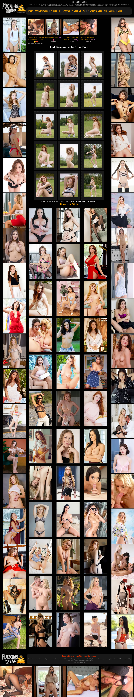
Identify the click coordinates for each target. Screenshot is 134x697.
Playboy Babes (95, 11)
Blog (120, 11)
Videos (53, 11)
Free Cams (64, 11)
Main (30, 11)
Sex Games (109, 11)
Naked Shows (78, 11)
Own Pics (78, 656)
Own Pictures (41, 11)
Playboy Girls (69, 204)
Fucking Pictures (68, 656)
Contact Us (92, 656)
